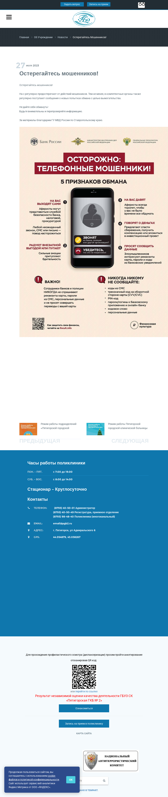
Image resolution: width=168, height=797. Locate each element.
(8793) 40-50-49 (63, 512)
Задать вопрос (72, 4)
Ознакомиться (84, 708)
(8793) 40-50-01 (64, 508)
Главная (24, 37)
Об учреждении (43, 37)
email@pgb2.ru (62, 523)
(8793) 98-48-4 (62, 516)
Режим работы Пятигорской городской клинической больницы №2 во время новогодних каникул (128, 428)
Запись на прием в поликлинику (84, 723)
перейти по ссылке (86, 691)
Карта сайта (84, 733)
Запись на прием (98, 4)
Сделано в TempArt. (86, 790)
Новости (63, 37)
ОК (71, 779)
